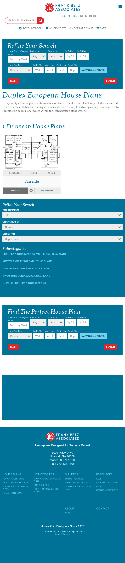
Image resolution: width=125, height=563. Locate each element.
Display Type (8, 234)
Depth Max (73, 65)
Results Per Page (10, 210)
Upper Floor (11, 239)
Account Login (33, 28)
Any (35, 56)
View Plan (15, 190)
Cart (103, 28)
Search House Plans (13, 479)
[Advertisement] (62, 397)
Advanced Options (93, 70)
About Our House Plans (15, 482)
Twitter (90, 16)
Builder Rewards (74, 479)
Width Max (49, 65)
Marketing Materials (76, 482)
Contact (102, 508)
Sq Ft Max (81, 51)
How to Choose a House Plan (47, 480)
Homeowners (44, 474)
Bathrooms (52, 51)
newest (9, 227)
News (68, 513)
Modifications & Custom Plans (15, 487)
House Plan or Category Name (18, 53)
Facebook (86, 16)
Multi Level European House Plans (27, 261)
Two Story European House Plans (26, 275)
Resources (104, 474)
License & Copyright (107, 490)
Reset (13, 81)
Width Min (37, 65)
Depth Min (61, 65)
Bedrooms (35, 51)
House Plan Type (15, 65)
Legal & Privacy (62, 534)
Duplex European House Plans (24, 282)
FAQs (98, 479)
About (69, 508)
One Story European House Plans (25, 268)
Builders (71, 474)
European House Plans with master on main (34, 253)
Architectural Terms (107, 482)
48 (6, 215)
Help (98, 486)
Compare (83, 28)
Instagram (94, 16)
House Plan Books (12, 493)
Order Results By (10, 221)
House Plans (11, 474)
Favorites (57, 28)
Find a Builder (41, 485)
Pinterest (81, 16)
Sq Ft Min (69, 51)
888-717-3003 (70, 16)
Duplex (14, 70)
